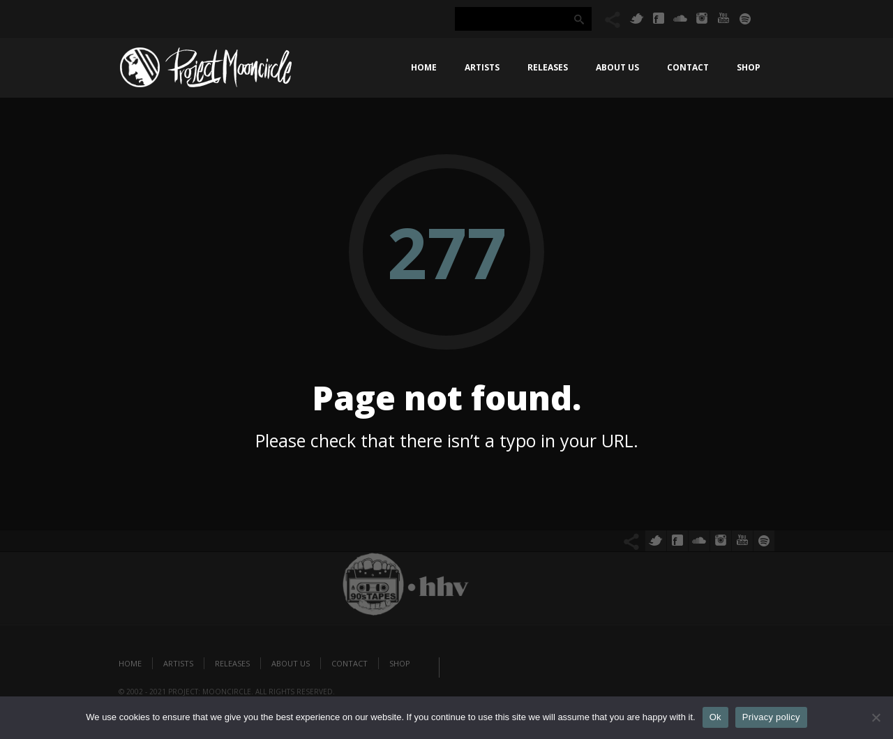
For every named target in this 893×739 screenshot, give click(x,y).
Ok (715, 717)
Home (424, 67)
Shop (748, 67)
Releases (547, 67)
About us (617, 67)
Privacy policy (771, 717)
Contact (688, 67)
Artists (482, 67)
